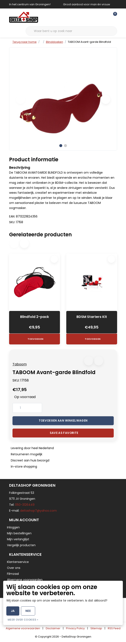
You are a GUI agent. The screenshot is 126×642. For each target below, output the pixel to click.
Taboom (19, 364)
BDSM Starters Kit (91, 316)
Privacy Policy (75, 628)
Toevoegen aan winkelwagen (63, 421)
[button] (88, 360)
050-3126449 (25, 505)
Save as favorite (64, 433)
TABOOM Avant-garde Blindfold (89, 42)
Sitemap (96, 628)
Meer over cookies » (23, 619)
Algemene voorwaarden (23, 628)
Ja (13, 611)
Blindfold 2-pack (34, 316)
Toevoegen (35, 339)
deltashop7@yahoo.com (38, 510)
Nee (28, 611)
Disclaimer (53, 628)
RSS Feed (114, 628)
